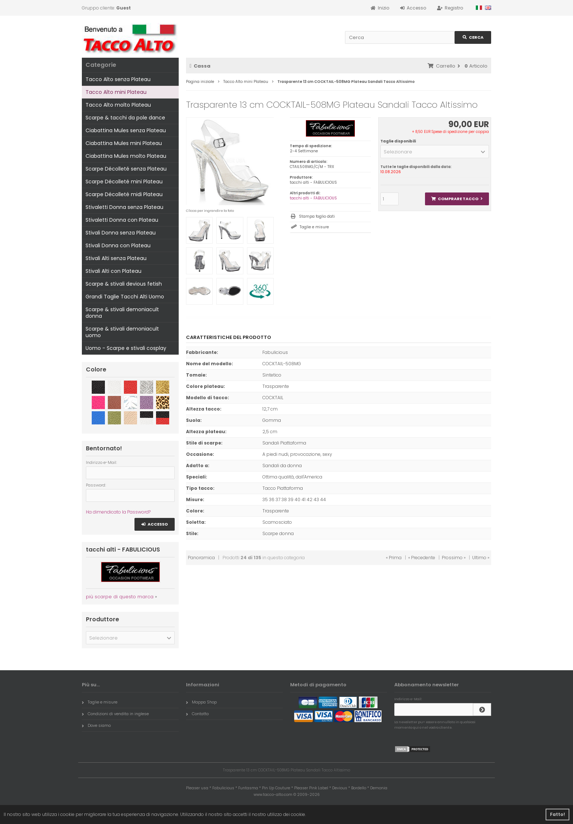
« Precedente (421, 557)
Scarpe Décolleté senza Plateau (126, 168)
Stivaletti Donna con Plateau (122, 220)
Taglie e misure (314, 227)
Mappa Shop (201, 702)
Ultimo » (480, 557)
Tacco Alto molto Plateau (118, 104)
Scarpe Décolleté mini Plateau (124, 181)
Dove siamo (96, 725)
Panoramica (201, 557)
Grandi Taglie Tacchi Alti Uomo (125, 296)
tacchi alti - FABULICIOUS (313, 198)
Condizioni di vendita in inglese (115, 714)
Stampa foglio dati (317, 216)
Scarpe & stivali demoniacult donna (122, 313)
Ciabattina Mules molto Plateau (126, 156)
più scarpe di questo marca (119, 596)
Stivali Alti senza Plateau (116, 258)
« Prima (394, 557)
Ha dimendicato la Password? (118, 512)
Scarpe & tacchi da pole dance (125, 117)
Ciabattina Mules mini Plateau (124, 143)
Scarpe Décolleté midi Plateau (124, 194)
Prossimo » (454, 557)
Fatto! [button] (557, 814)
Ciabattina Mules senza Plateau (126, 130)
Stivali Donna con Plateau (118, 245)
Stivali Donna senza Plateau (121, 232)
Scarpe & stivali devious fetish (124, 283)
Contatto (197, 714)
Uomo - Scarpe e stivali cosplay (126, 348)
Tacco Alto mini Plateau (116, 92)
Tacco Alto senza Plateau (118, 79)
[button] (434, 151)
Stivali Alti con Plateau (113, 271)
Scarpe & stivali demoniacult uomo (122, 332)
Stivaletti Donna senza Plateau (124, 207)
